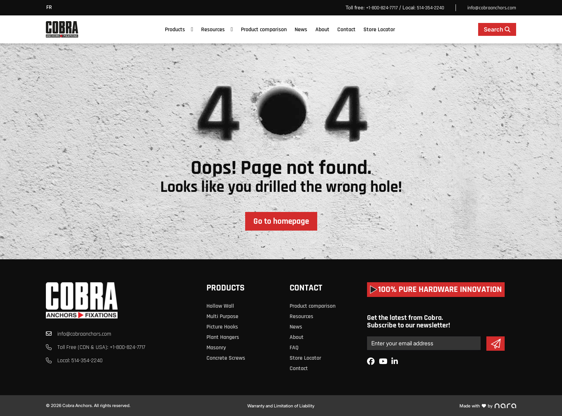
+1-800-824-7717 (382, 8)
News (301, 29)
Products (175, 29)
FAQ (294, 347)
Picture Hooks (222, 327)
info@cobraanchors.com (491, 8)
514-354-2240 (430, 8)
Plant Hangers (222, 337)
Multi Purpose (222, 316)
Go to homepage (281, 221)
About (322, 29)
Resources (213, 29)
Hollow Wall (220, 306)
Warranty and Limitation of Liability (280, 405)
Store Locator (379, 29)
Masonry (216, 347)
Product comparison (264, 29)
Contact (346, 29)
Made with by (487, 405)
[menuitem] (51, 8)
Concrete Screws (225, 358)
